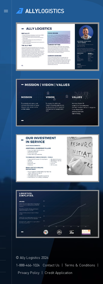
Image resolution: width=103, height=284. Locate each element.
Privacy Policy (28, 272)
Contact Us (50, 265)
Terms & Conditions (80, 265)
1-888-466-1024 (27, 265)
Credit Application (58, 272)
